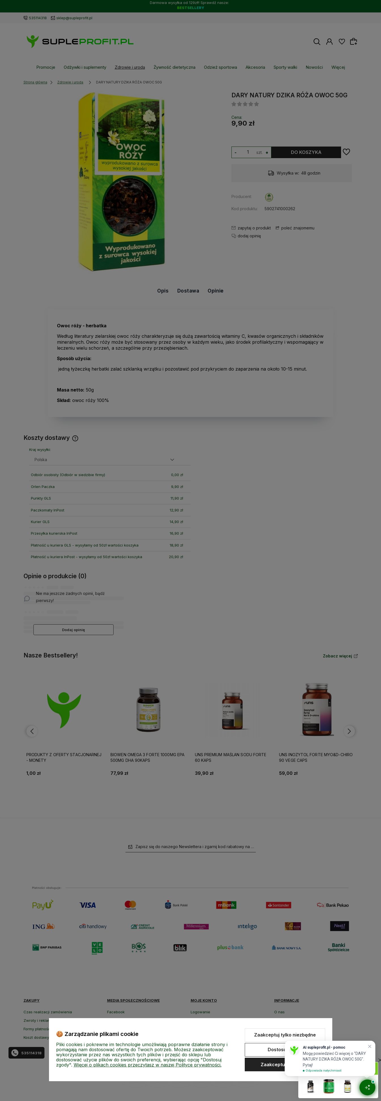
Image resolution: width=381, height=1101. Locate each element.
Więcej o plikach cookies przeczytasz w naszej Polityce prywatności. (148, 1065)
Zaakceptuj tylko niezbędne (285, 1035)
